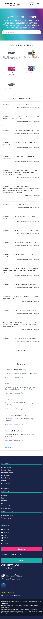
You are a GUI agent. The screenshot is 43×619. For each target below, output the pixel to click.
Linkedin (4, 538)
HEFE (2, 503)
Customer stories (6, 506)
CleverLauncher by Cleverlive (15, 369)
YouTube (5, 529)
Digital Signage (5, 475)
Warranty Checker (6, 518)
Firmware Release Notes (14, 431)
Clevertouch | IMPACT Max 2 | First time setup (19, 217)
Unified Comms (5, 483)
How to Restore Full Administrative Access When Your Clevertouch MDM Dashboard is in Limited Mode (21, 324)
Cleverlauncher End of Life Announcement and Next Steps (20, 298)
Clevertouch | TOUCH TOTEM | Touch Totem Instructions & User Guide (21, 117)
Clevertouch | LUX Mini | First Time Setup (19, 338)
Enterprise (4, 495)
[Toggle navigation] (37, 4)
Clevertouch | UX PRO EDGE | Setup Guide (20, 230)
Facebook (5, 532)
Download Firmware (7, 515)
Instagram (5, 541)
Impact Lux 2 (10, 399)
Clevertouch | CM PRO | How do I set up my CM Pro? (20, 143)
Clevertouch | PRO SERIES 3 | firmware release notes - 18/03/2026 (20, 435)
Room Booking (5, 478)
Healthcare (4, 500)
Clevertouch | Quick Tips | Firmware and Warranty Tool (19, 157)
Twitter (4, 535)
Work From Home (6, 508)
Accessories (4, 486)
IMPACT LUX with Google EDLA (16, 415)
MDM (7, 383)
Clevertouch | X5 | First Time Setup (17, 204)
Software (3, 480)
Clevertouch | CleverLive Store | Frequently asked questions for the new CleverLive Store (20, 270)
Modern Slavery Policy (18, 613)
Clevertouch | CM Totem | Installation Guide (21, 130)
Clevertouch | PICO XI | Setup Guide (17, 104)
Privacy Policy (27, 611)
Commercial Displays (7, 472)
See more (8, 447)
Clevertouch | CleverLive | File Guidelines (19, 284)
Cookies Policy (35, 611)
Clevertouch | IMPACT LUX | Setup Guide (19, 242)
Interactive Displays (6, 470)
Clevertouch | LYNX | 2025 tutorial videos (19, 311)
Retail (3, 498)
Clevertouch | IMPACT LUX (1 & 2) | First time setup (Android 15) (19, 404)
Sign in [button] (31, 4)
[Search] (21, 32)
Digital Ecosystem (6, 467)
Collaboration (5, 488)
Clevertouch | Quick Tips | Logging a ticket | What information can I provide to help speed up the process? (21, 172)
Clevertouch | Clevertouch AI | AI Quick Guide (19, 255)
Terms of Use (20, 611)
